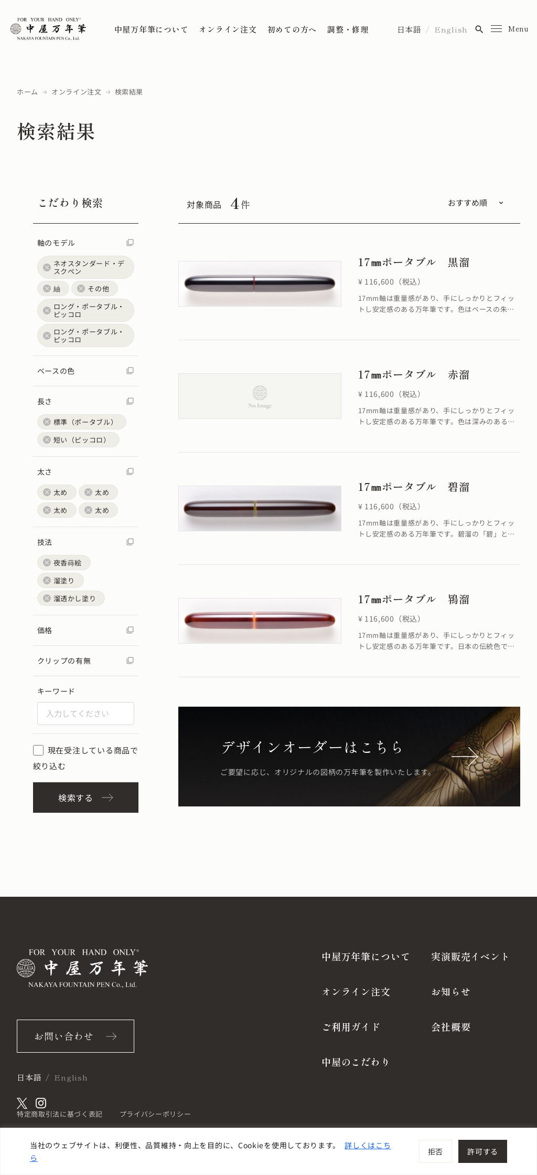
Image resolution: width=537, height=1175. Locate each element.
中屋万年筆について (151, 29)
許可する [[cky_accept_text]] (482, 1151)
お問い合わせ (63, 1036)
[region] (268, 1151)
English (451, 29)
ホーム (27, 92)
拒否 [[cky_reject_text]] (435, 1151)
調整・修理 (348, 29)
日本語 (409, 29)
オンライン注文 (227, 29)
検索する (85, 797)
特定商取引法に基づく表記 (60, 1114)
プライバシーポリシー (155, 1114)
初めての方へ (292, 29)
